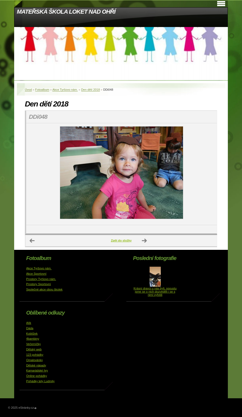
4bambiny (32, 338)
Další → (144, 241)
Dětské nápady (36, 365)
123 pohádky (34, 354)
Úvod (28, 89)
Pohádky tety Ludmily (40, 381)
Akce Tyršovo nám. (65, 89)
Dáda (29, 328)
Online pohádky (36, 375)
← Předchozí (32, 241)
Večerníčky (33, 344)
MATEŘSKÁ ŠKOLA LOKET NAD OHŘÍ (66, 11)
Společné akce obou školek (44, 289)
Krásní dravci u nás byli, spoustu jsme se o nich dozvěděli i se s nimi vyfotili (155, 291)
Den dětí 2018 (90, 89)
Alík (28, 322)
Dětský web (34, 349)
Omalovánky (34, 360)
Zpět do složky (121, 240)
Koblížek (32, 333)
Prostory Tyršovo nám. (41, 279)
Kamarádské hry (37, 370)
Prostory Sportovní (38, 284)
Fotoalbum (42, 89)
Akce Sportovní (36, 273)
